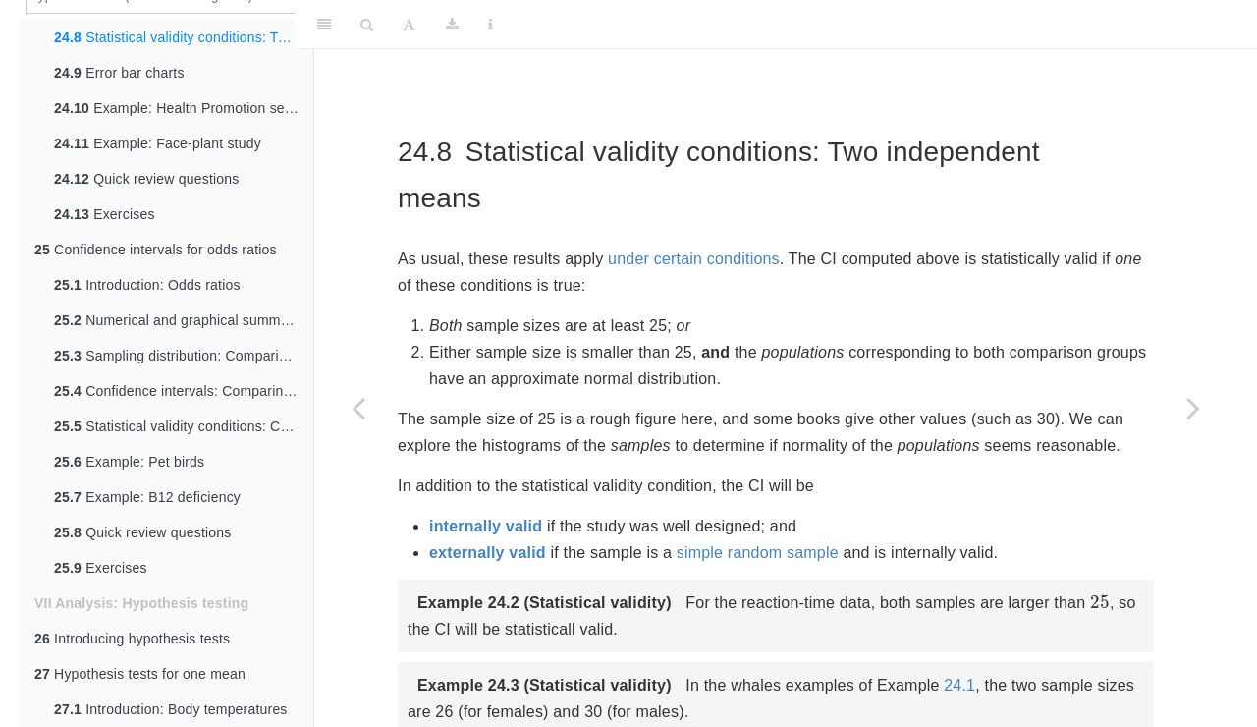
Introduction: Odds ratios (147, 285)
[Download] (452, 24)
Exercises (104, 214)
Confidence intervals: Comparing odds (183, 391)
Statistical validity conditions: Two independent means (183, 37)
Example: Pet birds (129, 462)
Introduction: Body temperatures (171, 709)
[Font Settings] (409, 24)
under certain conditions (694, 259)
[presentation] (1100, 601)
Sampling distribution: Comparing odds (183, 356)
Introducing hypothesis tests (132, 638)
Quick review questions (147, 179)
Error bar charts (119, 73)
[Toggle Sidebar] (324, 24)
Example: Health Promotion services (183, 108)
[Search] (367, 24)
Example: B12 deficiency (147, 497)
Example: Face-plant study (157, 143)
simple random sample (758, 552)
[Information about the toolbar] (490, 24)
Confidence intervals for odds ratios (155, 249)
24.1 (959, 685)
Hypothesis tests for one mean (140, 674)
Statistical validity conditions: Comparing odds (183, 426)
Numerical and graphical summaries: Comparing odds (183, 320)
